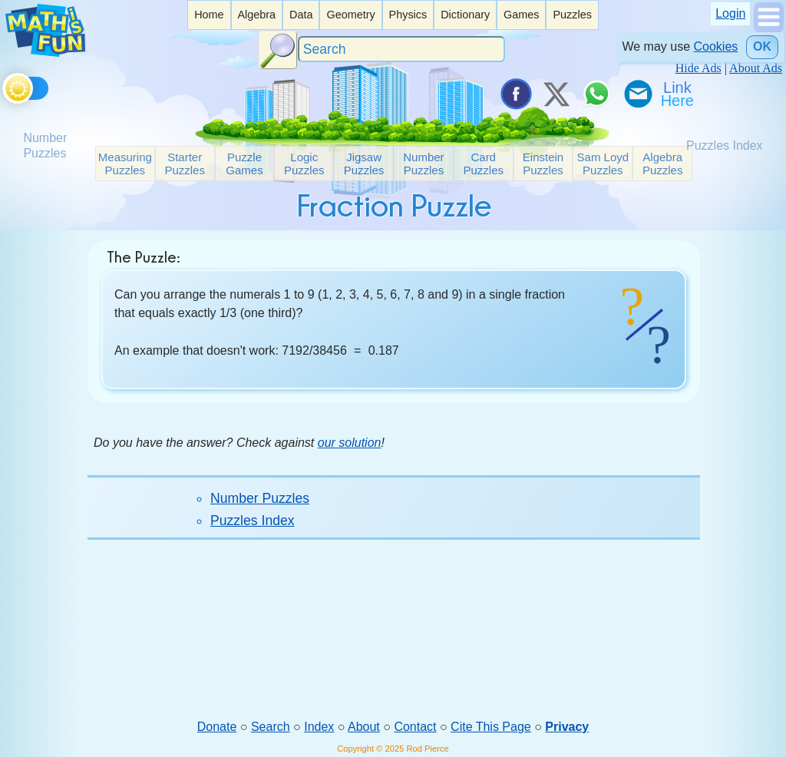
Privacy (567, 726)
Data (300, 14)
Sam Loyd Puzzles (603, 163)
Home (208, 14)
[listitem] (208, 15)
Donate (217, 726)
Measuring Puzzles (125, 163)
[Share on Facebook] (515, 93)
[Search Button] (278, 50)
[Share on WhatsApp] (596, 93)
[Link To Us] (678, 93)
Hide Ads (698, 67)
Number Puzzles (423, 163)
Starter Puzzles (184, 163)
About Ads (755, 67)
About (364, 726)
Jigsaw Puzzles (364, 163)
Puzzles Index (252, 520)
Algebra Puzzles (662, 163)
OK (762, 46)
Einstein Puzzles (543, 163)
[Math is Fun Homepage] (45, 52)
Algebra (256, 14)
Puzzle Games (244, 163)
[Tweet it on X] (555, 93)
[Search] (401, 49)
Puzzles (572, 14)
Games (521, 14)
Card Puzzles (483, 163)
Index (319, 726)
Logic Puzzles (304, 163)
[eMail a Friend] (637, 93)
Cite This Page (491, 726)
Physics (408, 14)
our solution (349, 442)
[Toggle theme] (5, 85)
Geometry (350, 14)
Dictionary (465, 14)
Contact (415, 726)
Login (730, 13)
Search (270, 726)
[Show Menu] (769, 28)
